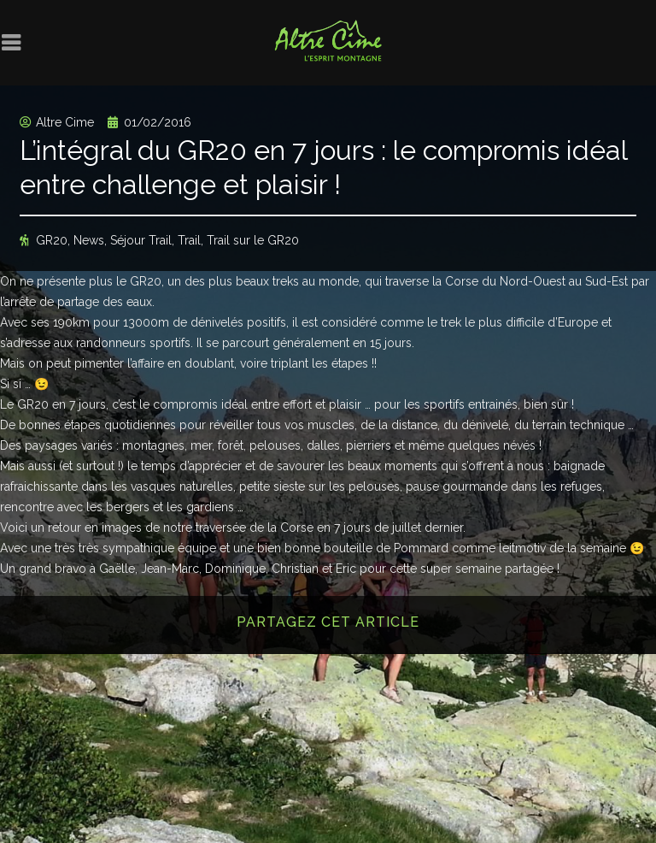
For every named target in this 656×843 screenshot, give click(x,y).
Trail (189, 240)
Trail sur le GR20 (253, 240)
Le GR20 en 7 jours (53, 404)
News (88, 240)
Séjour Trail (141, 240)
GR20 (51, 240)
